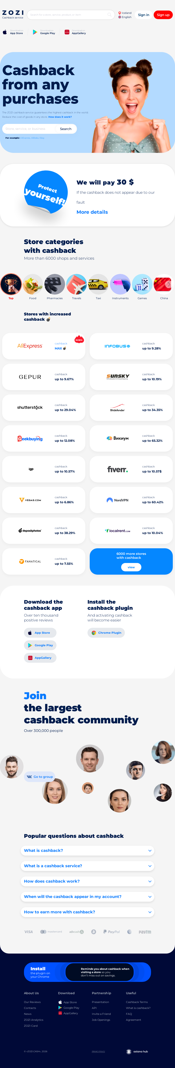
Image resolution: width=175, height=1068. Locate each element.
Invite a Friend (101, 1014)
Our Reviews (32, 1002)
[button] (169, 284)
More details (92, 212)
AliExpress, (25, 138)
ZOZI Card (31, 1025)
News (27, 1014)
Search (65, 129)
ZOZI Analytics (33, 1019)
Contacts (30, 1008)
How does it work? (60, 116)
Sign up (163, 15)
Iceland (124, 12)
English (124, 17)
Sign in (143, 15)
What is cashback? (138, 1008)
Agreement (133, 1019)
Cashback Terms (137, 1002)
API (94, 1008)
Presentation (100, 1002)
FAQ (129, 1014)
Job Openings (101, 1019)
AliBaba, (35, 138)
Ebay (42, 138)
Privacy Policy (98, 1051)
